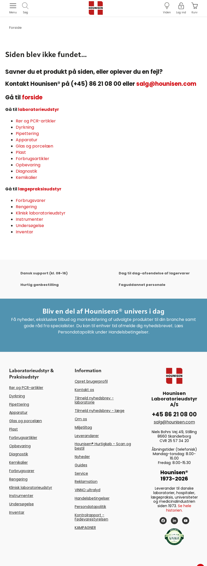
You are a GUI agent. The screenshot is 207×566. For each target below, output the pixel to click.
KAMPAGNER (85, 527)
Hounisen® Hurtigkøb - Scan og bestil (103, 446)
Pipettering (27, 134)
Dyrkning (25, 127)
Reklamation (86, 481)
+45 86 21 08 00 (174, 414)
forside (32, 97)
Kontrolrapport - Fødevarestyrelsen (91, 517)
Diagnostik (26, 171)
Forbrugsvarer (31, 200)
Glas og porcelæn (34, 146)
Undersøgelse (30, 226)
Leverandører (87, 435)
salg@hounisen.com (166, 84)
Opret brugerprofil (91, 381)
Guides (81, 465)
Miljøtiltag (83, 427)
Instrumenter (29, 219)
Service (81, 473)
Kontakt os (84, 389)
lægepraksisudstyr (39, 189)
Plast (21, 152)
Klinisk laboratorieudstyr (41, 213)
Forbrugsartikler (32, 159)
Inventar (24, 232)
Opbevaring (28, 165)
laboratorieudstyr (38, 109)
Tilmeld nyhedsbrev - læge (99, 410)
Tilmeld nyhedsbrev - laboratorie (94, 400)
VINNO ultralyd (87, 490)
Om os (81, 419)
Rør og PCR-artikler (36, 121)
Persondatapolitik (90, 506)
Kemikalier (26, 177)
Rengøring (26, 207)
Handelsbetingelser (92, 498)
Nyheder (82, 456)
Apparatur (26, 140)
